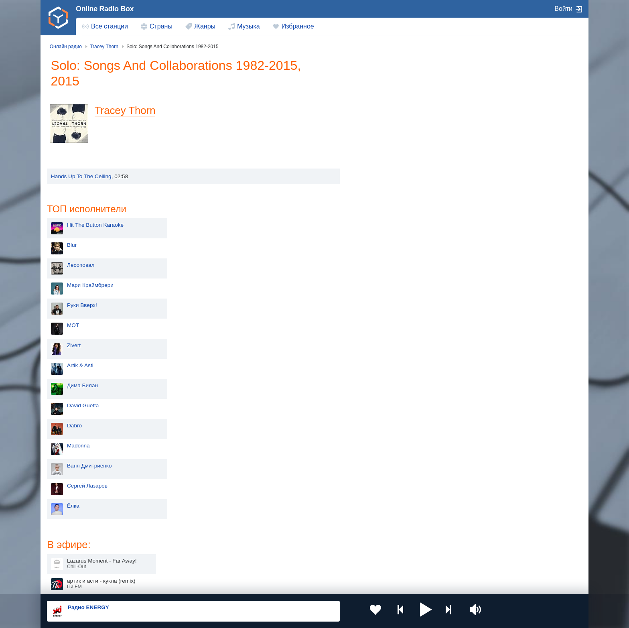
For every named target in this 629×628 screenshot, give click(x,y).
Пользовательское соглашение (146, 584)
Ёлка (372, 361)
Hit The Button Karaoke (394, 80)
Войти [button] (563, 8)
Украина (179, 522)
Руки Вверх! (381, 160)
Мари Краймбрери (389, 140)
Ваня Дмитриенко (388, 321)
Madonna (377, 301)
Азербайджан (294, 563)
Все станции (109, 26)
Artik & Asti (379, 220)
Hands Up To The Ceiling (81, 176)
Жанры (204, 26)
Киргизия (72, 535)
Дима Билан (381, 241)
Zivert (373, 200)
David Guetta (382, 261)
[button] (406, 611)
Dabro (373, 281)
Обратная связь (285, 584)
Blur (371, 100)
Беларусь (73, 563)
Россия (70, 522)
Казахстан (398, 522)
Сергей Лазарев (386, 341)
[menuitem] (105, 26)
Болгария (397, 535)
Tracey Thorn (128, 110)
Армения (288, 535)
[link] (58, 17)
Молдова (288, 522)
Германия (397, 563)
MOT (372, 180)
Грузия (177, 563)
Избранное (298, 26)
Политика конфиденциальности (224, 584)
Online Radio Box (105, 9)
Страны (161, 26)
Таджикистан (185, 535)
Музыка (248, 26)
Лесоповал (380, 120)
